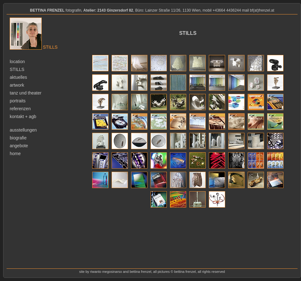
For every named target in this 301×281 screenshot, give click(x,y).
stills (17, 69)
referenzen (20, 108)
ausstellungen (23, 129)
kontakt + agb (23, 116)
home (15, 153)
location (17, 61)
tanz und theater (25, 92)
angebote (19, 145)
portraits (18, 100)
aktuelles (18, 77)
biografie (18, 137)
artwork (17, 85)
